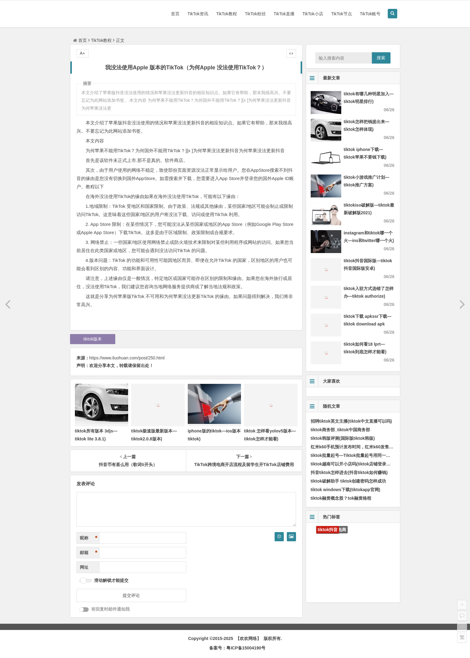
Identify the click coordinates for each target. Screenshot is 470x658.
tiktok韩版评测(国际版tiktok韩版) (343, 438)
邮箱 (89, 552)
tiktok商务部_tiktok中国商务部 (340, 429)
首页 (175, 13)
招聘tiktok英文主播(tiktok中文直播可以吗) (351, 421)
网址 (84, 567)
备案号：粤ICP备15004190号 (237, 647)
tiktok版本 (92, 338)
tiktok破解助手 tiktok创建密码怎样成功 (348, 481)
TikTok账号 (370, 13)
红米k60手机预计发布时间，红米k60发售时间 (354, 446)
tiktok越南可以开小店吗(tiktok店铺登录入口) (353, 463)
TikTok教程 (226, 13)
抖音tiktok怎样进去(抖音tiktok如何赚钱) (349, 472)
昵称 (89, 538)
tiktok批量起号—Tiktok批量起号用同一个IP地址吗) (360, 455)
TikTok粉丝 (255, 13)
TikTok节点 (341, 13)
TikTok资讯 (197, 13)
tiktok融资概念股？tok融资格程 (341, 498)
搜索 (381, 57)
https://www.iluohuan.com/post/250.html (127, 357)
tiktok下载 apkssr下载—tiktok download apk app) (367, 324)
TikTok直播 (284, 13)
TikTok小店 (312, 13)
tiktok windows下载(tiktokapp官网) (345, 489)
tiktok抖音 (328, 529)
